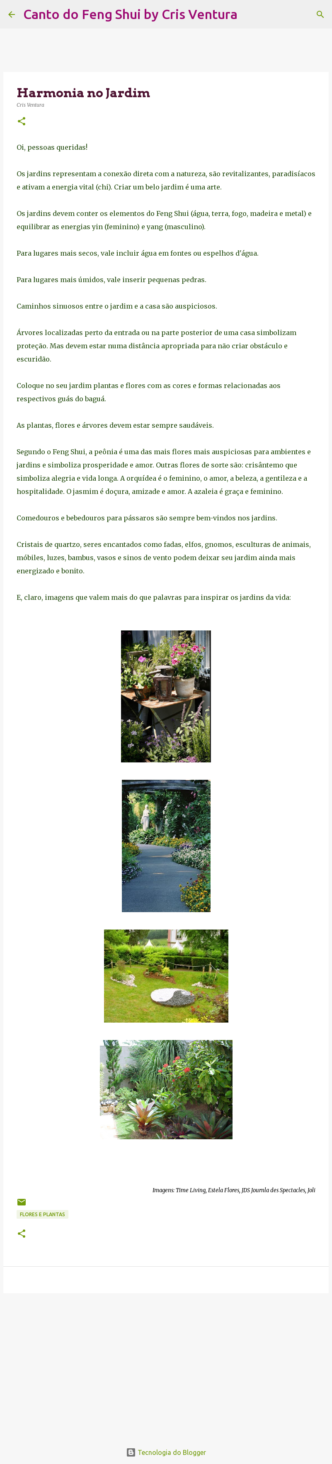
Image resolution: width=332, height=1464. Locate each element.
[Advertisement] (166, 1363)
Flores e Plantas (42, 1214)
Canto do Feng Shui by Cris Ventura (130, 14)
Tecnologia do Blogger (166, 1452)
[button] (22, 121)
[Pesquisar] (249, 14)
